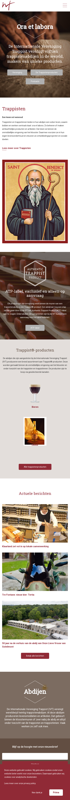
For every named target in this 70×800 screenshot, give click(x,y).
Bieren (35, 396)
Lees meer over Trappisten (16, 148)
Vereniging (17, 72)
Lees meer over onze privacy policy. (20, 783)
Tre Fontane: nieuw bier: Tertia (35, 574)
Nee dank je (37, 792)
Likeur (35, 434)
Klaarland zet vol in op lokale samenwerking (35, 526)
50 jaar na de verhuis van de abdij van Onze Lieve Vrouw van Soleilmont (35, 624)
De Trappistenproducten (47, 72)
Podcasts (35, 81)
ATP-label (35, 328)
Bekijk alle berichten (35, 656)
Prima (56, 792)
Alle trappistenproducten (35, 467)
